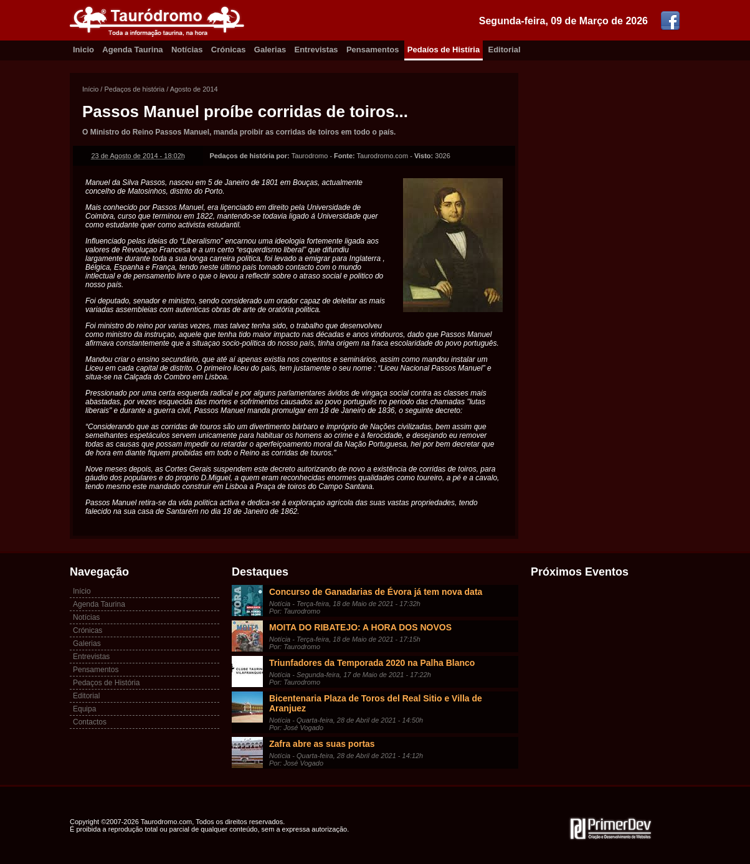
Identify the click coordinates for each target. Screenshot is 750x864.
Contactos (90, 722)
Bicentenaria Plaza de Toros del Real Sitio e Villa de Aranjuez (375, 703)
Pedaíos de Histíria (443, 49)
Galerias (270, 49)
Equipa (84, 709)
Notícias (187, 49)
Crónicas (228, 49)
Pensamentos (372, 49)
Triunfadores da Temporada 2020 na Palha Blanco (372, 663)
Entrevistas (316, 49)
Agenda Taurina (132, 49)
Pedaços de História (106, 682)
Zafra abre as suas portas (322, 744)
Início (90, 89)
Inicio (83, 49)
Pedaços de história (134, 89)
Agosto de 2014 (194, 89)
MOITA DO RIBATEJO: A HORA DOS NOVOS (360, 627)
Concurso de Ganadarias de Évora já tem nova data (375, 592)
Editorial (504, 49)
